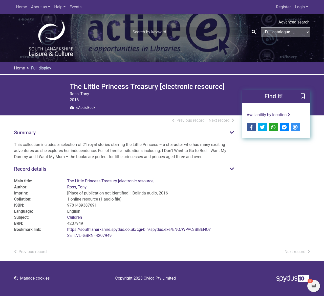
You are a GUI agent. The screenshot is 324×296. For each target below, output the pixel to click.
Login (300, 7)
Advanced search (293, 22)
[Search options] (285, 32)
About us (39, 7)
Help (58, 7)
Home (21, 7)
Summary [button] (25, 133)
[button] (302, 96)
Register (283, 7)
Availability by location (268, 114)
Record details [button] (30, 169)
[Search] (254, 32)
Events (75, 7)
